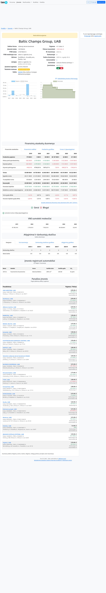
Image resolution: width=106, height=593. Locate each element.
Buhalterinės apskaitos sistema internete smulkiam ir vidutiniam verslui (53, 460)
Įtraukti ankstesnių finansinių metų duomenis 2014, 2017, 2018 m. (59, 202)
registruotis (97, 36)
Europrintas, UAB (8, 387)
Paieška (42, 2)
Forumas (12, 2)
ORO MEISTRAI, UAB (9, 290)
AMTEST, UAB (7, 347)
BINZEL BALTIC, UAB (9, 324)
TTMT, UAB (6, 380)
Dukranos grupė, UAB (10, 409)
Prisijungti (93, 2)
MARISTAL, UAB (8, 315)
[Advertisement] (19, 119)
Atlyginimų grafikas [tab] (68, 242)
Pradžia (3, 28)
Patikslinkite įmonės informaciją (66, 79)
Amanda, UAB (7, 332)
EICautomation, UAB (9, 373)
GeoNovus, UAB (8, 299)
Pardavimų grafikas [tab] (48, 149)
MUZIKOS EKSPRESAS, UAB (11, 364)
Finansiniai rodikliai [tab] (30, 149)
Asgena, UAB (7, 442)
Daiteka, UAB (7, 426)
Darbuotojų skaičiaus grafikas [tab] (45, 242)
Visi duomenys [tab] (23, 242)
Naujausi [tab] (8, 242)
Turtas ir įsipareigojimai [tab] (67, 149)
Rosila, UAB (6, 402)
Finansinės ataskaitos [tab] (11, 149)
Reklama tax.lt (62, 458)
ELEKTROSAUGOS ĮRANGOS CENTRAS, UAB (16, 340)
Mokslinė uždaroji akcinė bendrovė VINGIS (16, 356)
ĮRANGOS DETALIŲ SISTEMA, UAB (13, 434)
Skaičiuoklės (27, 2)
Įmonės (18, 2)
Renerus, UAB (7, 417)
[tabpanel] (39, 177)
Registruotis (101, 2)
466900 (20, 72)
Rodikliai (35, 2)
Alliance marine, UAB (9, 307)
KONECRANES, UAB (9, 394)
